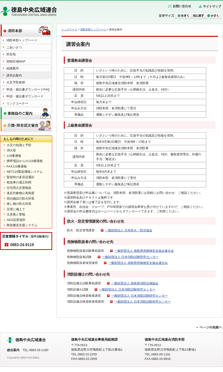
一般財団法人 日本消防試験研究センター (130, 257)
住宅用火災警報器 (19, 188)
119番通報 (14, 155)
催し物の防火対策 (19, 203)
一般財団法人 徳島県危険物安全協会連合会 (144, 251)
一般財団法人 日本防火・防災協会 (128, 230)
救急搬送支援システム (22, 225)
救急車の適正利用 (19, 182)
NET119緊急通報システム (25, 171)
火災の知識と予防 (19, 145)
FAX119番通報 (17, 166)
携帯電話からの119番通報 (25, 161)
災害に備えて (16, 209)
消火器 (11, 150)
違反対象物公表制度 (20, 193)
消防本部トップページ (93, 29)
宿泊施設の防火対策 (20, 198)
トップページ (69, 29)
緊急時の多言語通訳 (20, 177)
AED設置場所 (16, 220)
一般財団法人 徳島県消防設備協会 (134, 283)
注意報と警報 (16, 214)
